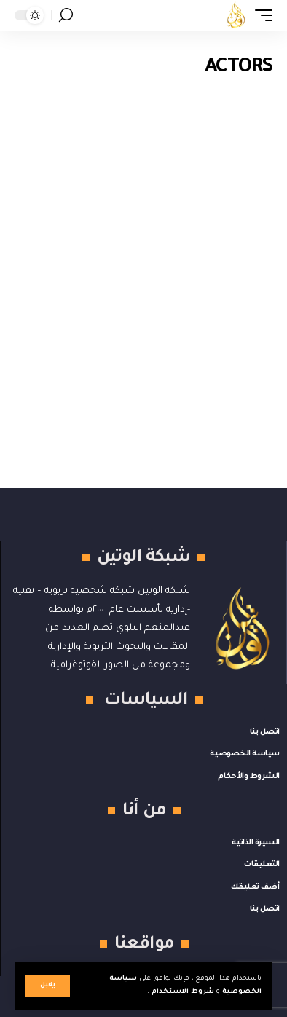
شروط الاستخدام (181, 992)
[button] (47, 986)
